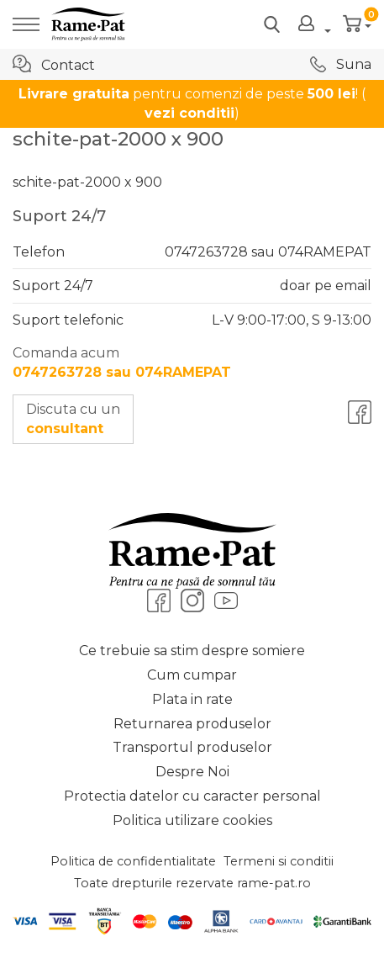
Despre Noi (192, 772)
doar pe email (325, 286)
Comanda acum (122, 362)
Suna (340, 64)
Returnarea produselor (192, 724)
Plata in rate (192, 699)
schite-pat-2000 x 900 (87, 182)
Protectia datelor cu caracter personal (192, 796)
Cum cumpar (192, 675)
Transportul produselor (192, 747)
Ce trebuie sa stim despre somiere (192, 651)
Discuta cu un (73, 419)
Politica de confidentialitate (133, 861)
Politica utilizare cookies (192, 820)
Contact (54, 64)
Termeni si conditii (279, 861)
